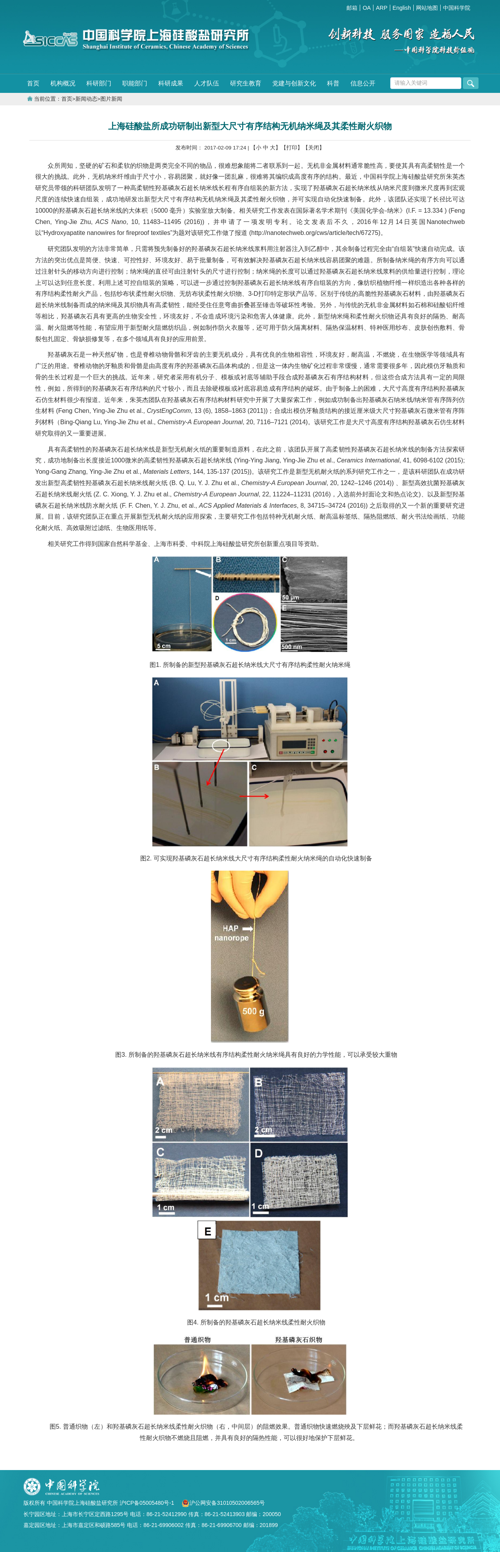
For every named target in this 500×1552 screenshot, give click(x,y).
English (402, 8)
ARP (382, 8)
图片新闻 (111, 99)
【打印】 (292, 148)
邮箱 (351, 8)
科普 (333, 83)
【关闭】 (314, 148)
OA (366, 8)
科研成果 (170, 83)
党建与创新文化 (294, 83)
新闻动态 (86, 99)
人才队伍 (206, 83)
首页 (33, 83)
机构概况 (62, 83)
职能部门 (134, 83)
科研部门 (98, 83)
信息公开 (362, 83)
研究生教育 (245, 83)
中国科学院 (456, 8)
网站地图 (427, 8)
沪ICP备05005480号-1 (148, 1503)
